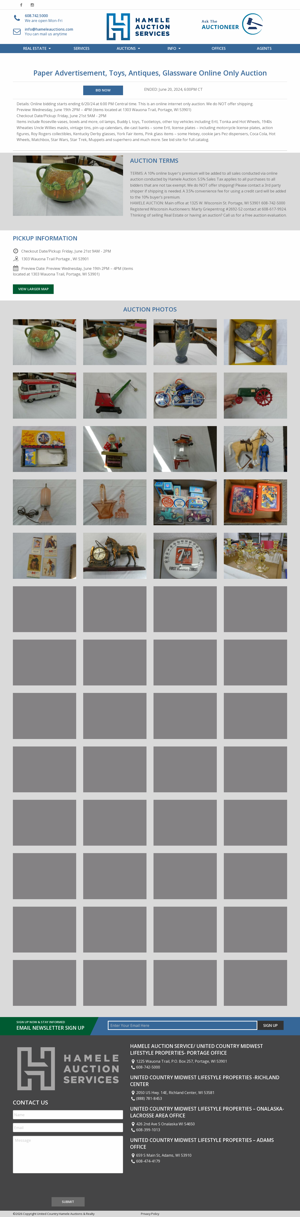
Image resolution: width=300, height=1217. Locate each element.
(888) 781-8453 (146, 1098)
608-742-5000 (145, 1067)
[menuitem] (36, 48)
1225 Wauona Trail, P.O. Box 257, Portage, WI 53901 (178, 1061)
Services (82, 48)
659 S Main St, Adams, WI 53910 (160, 1155)
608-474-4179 (145, 1161)
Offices (219, 48)
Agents (264, 48)
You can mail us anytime (49, 32)
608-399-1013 (145, 1129)
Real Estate (34, 48)
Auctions (126, 48)
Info (172, 48)
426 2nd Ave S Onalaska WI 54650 (162, 1123)
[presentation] (48, 1186)
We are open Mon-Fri (43, 18)
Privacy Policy (150, 1214)
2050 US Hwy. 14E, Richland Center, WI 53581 (172, 1092)
